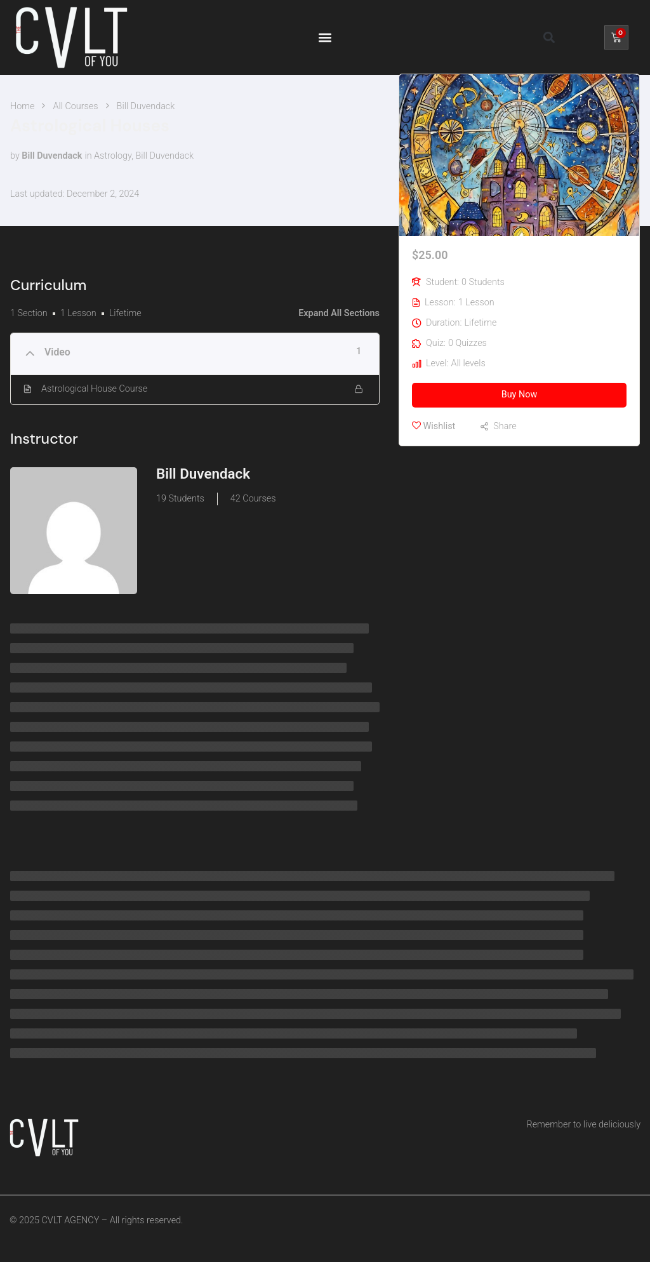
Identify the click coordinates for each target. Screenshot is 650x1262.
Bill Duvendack (164, 155)
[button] (324, 37)
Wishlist (433, 426)
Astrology (112, 155)
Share (504, 426)
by (15, 155)
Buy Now (519, 394)
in (87, 155)
